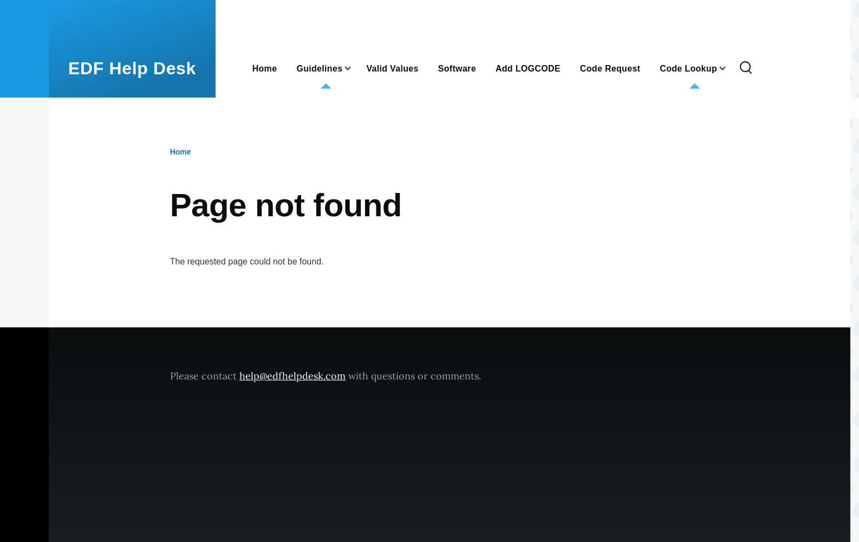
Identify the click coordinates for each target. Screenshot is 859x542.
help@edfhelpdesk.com (292, 376)
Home (180, 151)
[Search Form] (745, 68)
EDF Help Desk (132, 68)
